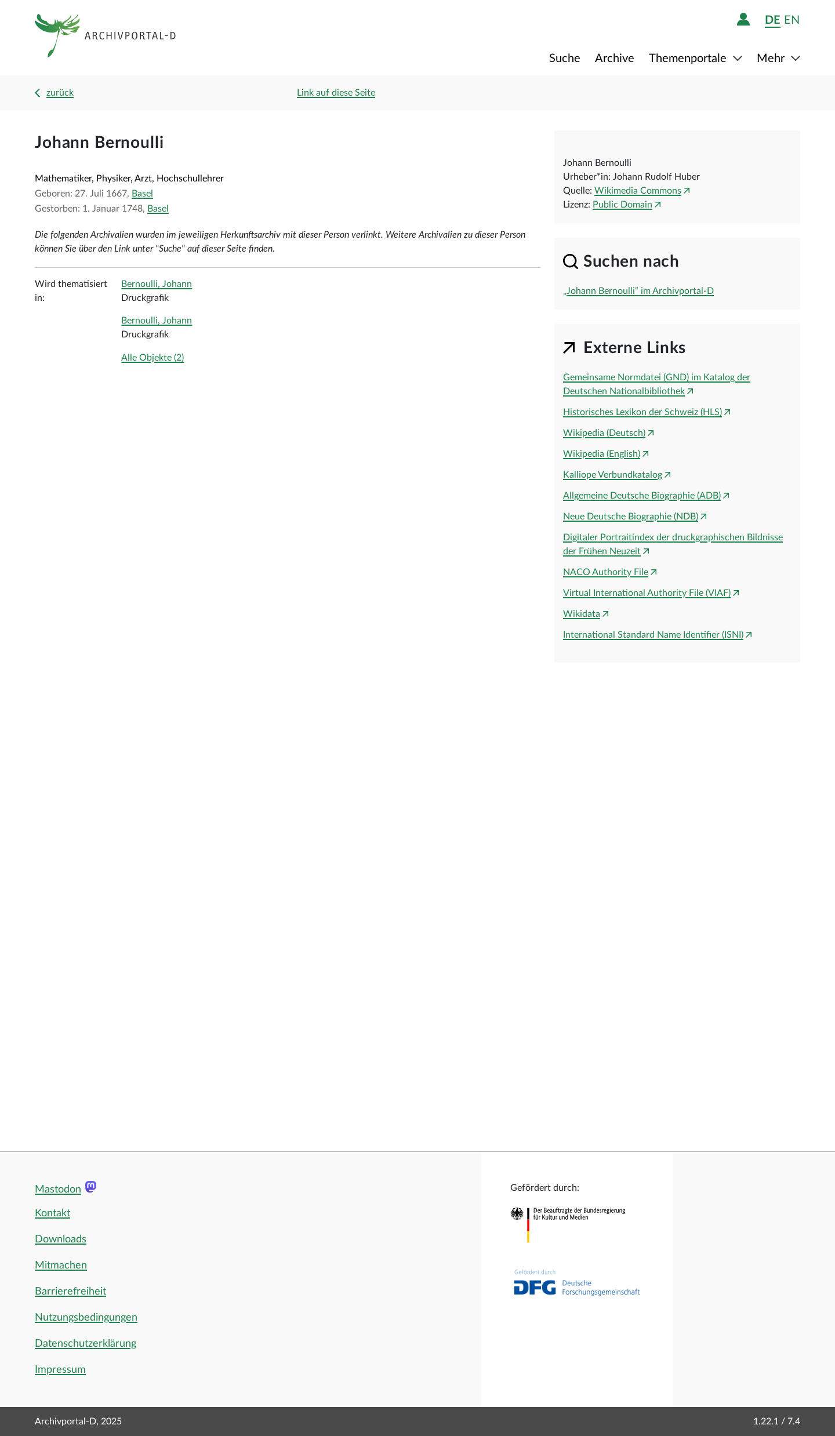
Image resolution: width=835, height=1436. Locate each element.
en (792, 20)
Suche (564, 58)
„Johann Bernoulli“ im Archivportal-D (638, 291)
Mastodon (58, 1189)
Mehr (772, 58)
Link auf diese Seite (336, 92)
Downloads (60, 1239)
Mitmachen (61, 1265)
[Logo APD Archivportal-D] (106, 37)
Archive (614, 58)
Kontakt (52, 1213)
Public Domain (622, 204)
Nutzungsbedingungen (86, 1318)
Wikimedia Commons (637, 190)
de (772, 20)
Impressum (60, 1370)
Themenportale (689, 58)
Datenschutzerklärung (85, 1344)
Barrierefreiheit (70, 1291)
